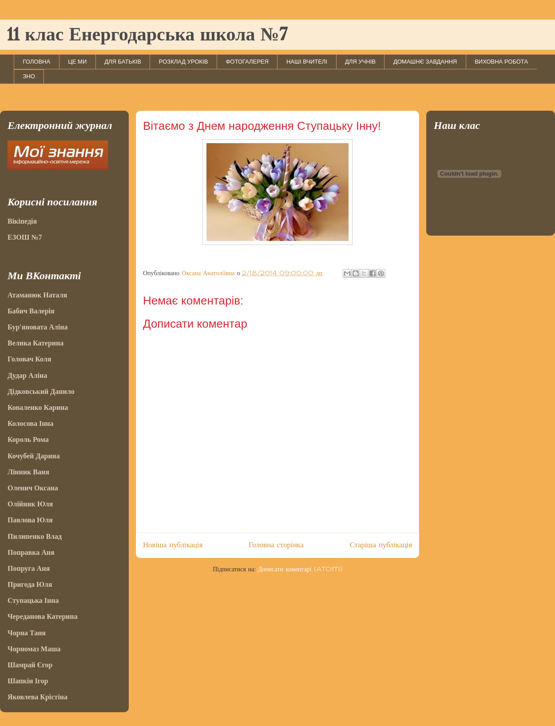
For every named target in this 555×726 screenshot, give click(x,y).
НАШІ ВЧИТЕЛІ (306, 61)
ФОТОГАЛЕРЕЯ (247, 61)
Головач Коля (29, 359)
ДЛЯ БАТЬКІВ (122, 61)
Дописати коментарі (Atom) (300, 569)
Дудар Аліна (27, 375)
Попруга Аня (29, 568)
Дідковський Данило (41, 391)
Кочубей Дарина (34, 456)
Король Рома (28, 439)
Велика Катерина (35, 343)
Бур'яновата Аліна (37, 327)
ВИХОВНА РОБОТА (501, 61)
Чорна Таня (27, 633)
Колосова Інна (31, 423)
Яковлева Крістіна (37, 697)
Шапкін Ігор (28, 681)
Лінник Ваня (28, 472)
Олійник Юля (30, 504)
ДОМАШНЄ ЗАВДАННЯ (425, 61)
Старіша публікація (381, 545)
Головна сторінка (276, 545)
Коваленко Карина (38, 407)
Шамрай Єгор (30, 665)
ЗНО (29, 76)
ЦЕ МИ (77, 61)
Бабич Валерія (31, 311)
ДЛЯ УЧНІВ (360, 61)
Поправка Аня (31, 552)
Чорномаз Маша (34, 649)
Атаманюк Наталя (37, 295)
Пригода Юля (30, 584)
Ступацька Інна (33, 600)
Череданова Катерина (42, 616)
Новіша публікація (172, 545)
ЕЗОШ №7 (25, 237)
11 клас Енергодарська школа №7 (147, 35)
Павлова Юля (30, 520)
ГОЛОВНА (37, 61)
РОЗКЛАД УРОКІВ (183, 61)
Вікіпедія (22, 221)
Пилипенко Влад (35, 536)
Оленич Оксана (33, 488)
